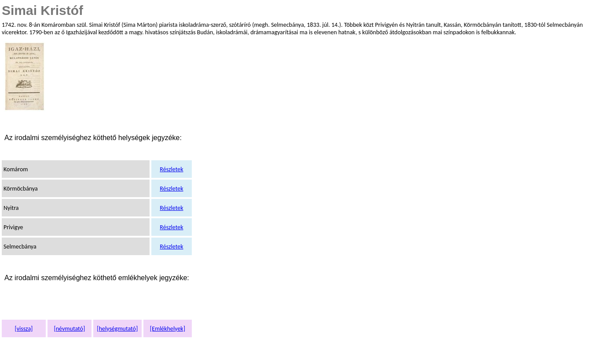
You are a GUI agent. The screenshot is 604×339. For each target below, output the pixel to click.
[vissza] (24, 328)
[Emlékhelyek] (167, 328)
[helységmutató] (117, 328)
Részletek (171, 169)
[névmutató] (69, 328)
